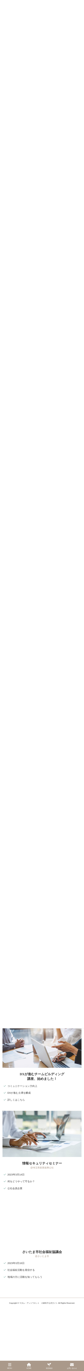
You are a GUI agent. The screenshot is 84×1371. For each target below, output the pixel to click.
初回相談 (49, 1366)
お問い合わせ (72, 1366)
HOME (29, 1366)
